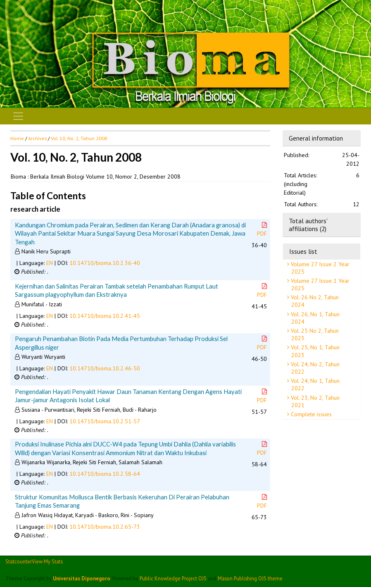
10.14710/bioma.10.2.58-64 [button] (104, 473)
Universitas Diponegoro (81, 578)
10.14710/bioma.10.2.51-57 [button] (104, 421)
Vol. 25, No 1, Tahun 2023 (314, 351)
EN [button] (49, 263)
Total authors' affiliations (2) (308, 224)
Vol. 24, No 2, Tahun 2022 (314, 367)
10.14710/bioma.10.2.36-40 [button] (104, 263)
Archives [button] (37, 138)
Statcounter (18, 561)
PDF (263, 229)
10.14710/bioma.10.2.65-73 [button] (104, 526)
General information (316, 138)
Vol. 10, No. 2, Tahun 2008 (79, 138)
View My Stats (47, 561)
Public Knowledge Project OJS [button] (173, 578)
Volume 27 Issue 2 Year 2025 (319, 267)
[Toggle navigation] (18, 116)
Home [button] (17, 138)
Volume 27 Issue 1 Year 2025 (319, 284)
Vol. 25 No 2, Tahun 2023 (314, 334)
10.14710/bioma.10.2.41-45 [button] (104, 316)
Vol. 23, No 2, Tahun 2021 (314, 401)
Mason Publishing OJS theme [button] (250, 578)
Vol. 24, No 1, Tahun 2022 (314, 384)
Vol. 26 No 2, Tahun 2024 (314, 301)
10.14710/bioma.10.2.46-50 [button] (104, 368)
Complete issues (310, 414)
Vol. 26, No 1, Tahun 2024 (314, 317)
